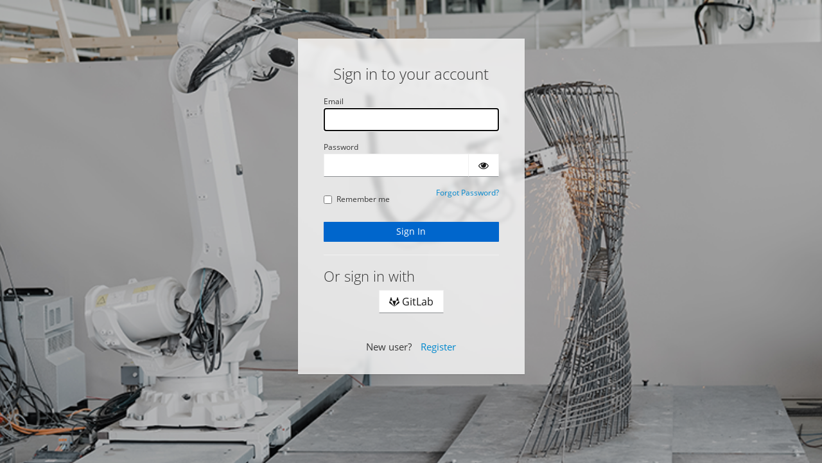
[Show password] (483, 165)
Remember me (357, 199)
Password (341, 146)
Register (438, 346)
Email (334, 101)
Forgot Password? (467, 192)
